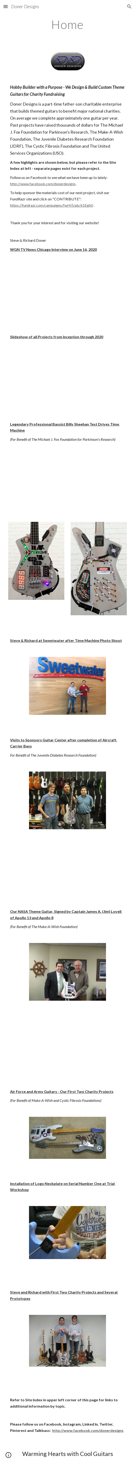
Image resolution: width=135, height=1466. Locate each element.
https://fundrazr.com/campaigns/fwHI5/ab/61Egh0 (51, 205)
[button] (5, 6)
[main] (67, 24)
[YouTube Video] (67, 293)
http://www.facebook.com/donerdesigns (43, 183)
